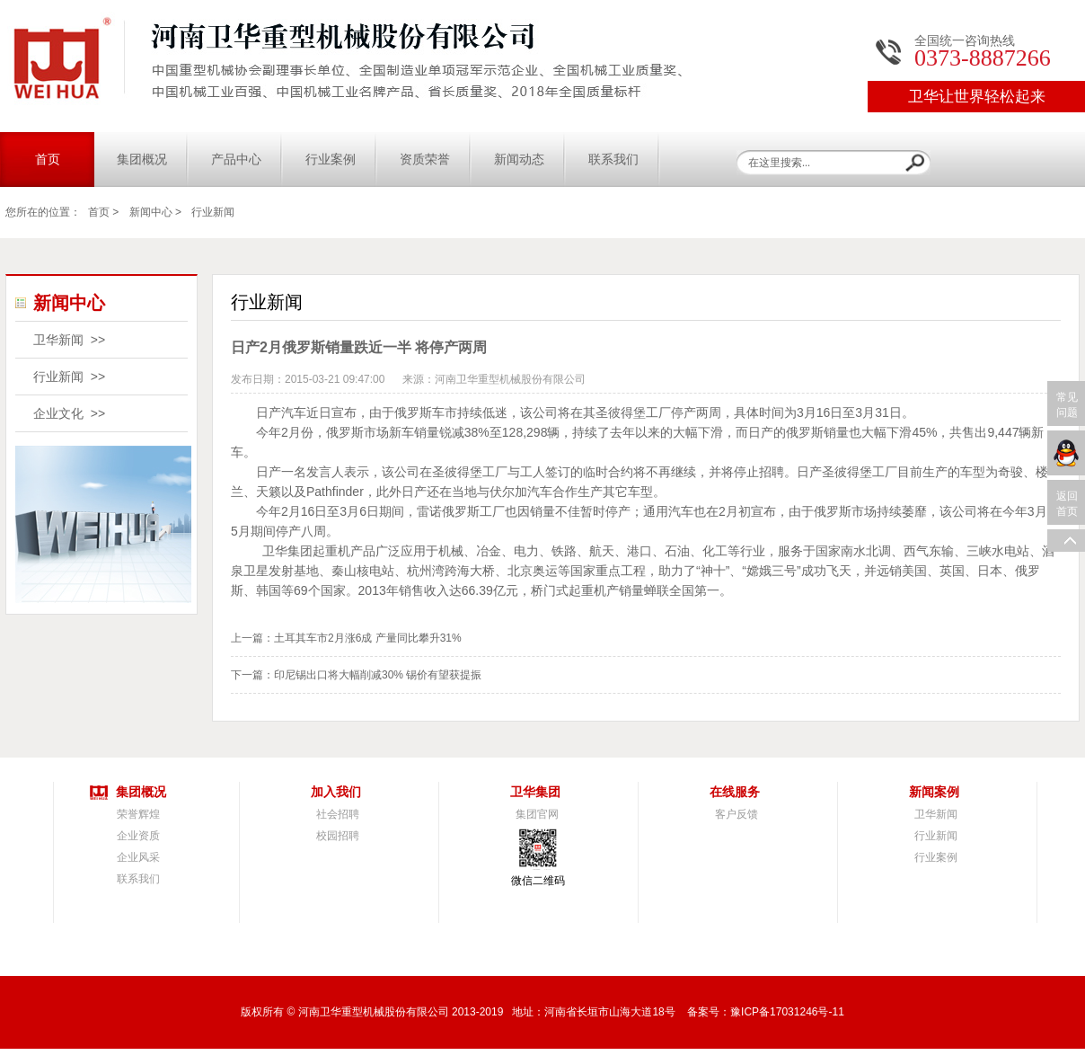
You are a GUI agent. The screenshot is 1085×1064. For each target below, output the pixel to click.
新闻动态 (519, 159)
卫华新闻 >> (69, 339)
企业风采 (138, 857)
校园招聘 (337, 835)
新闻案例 (934, 792)
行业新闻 (212, 212)
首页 (47, 159)
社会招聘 (337, 814)
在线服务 (735, 792)
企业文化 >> (69, 413)
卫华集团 (535, 792)
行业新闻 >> (69, 376)
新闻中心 (150, 212)
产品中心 (236, 159)
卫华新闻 (935, 814)
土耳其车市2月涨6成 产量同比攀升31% (368, 638)
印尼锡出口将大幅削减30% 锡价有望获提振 (377, 675)
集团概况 (142, 159)
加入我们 (336, 792)
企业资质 (138, 835)
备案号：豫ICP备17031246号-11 (765, 1012)
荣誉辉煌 (138, 814)
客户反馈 (736, 814)
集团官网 (537, 814)
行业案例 (330, 159)
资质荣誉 (425, 159)
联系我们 (613, 159)
